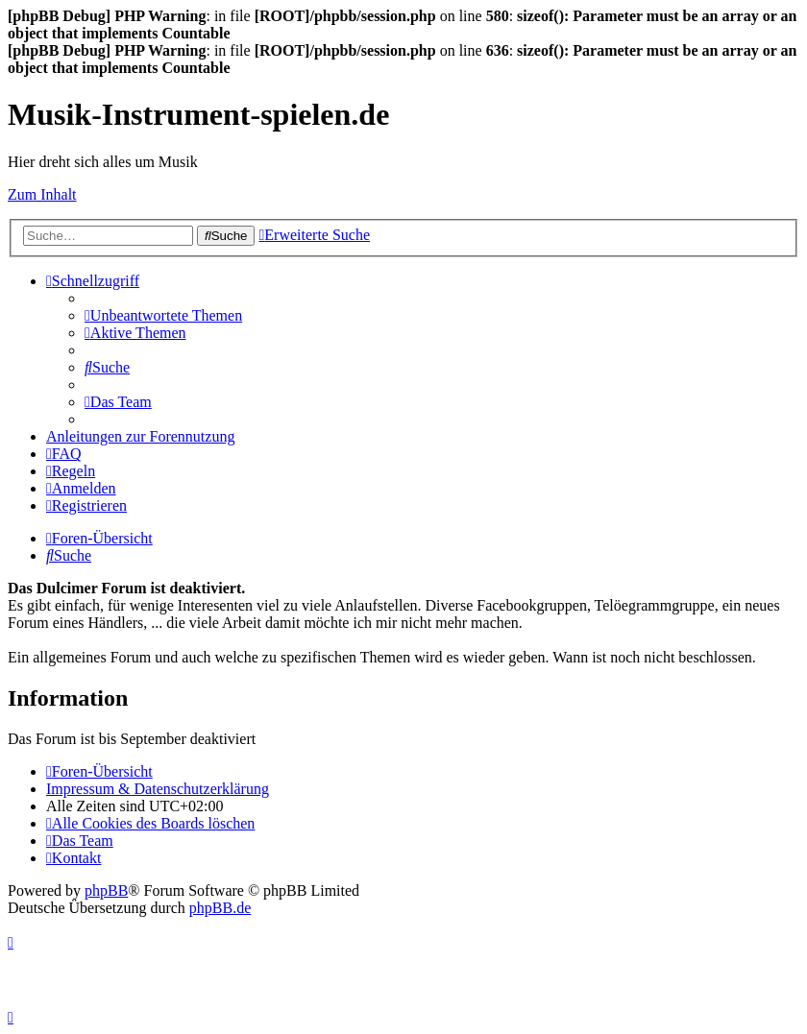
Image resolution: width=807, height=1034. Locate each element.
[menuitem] (163, 315)
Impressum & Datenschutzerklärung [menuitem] (157, 789)
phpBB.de (220, 908)
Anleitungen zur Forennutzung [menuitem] (140, 436)
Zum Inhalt (42, 194)
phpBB (106, 890)
